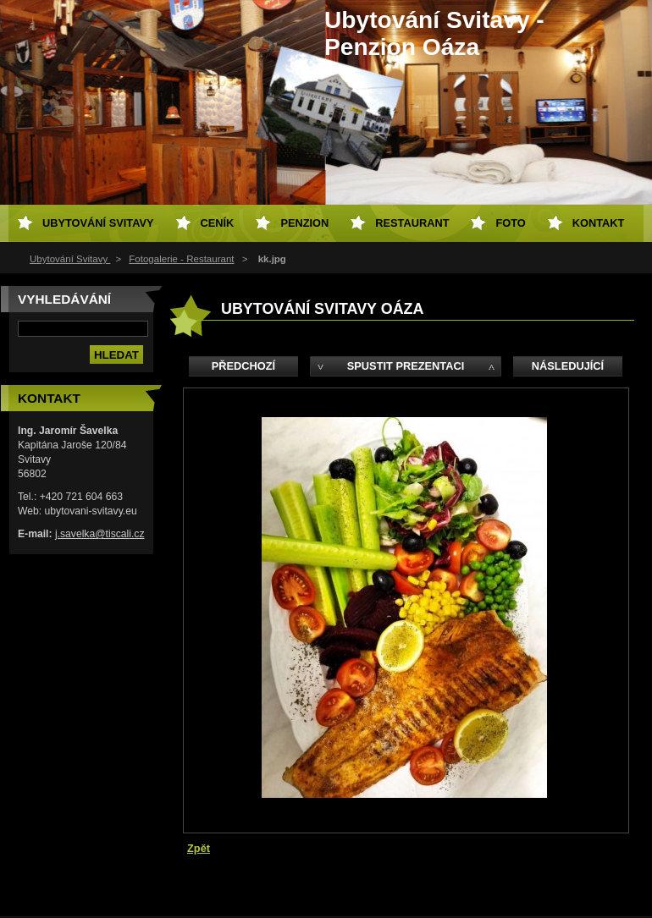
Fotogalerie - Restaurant (181, 259)
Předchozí (243, 366)
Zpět (198, 848)
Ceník (218, 223)
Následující (568, 366)
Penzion (304, 223)
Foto (510, 223)
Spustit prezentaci (405, 366)
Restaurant (412, 223)
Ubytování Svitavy (70, 259)
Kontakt (598, 223)
